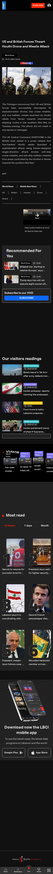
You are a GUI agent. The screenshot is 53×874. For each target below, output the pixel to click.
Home (6, 870)
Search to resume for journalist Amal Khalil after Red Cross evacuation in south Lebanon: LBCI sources (13, 571)
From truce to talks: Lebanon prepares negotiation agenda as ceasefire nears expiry (35, 412)
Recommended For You (24, 253)
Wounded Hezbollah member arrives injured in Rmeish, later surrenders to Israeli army (39, 663)
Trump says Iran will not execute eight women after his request (34, 282)
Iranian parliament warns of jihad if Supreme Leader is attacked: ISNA (36, 430)
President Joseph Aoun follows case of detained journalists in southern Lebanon (13, 663)
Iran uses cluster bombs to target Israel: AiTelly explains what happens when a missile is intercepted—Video (11, 469)
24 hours (9, 525)
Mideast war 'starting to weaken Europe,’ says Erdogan (32, 269)
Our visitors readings (21, 359)
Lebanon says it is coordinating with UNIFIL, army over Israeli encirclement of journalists (12, 617)
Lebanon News (30, 384)
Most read (15, 515)
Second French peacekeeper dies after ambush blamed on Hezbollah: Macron (38, 617)
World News (25, 263)
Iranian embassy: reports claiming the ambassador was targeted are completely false (36, 393)
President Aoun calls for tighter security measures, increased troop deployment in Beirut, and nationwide (39, 571)
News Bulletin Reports (33, 403)
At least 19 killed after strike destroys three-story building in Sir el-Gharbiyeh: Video (26, 469)
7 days (28, 525)
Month (45, 525)
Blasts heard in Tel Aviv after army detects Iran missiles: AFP (35, 374)
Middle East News (31, 366)
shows (39, 870)
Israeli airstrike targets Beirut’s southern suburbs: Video (39, 468)
